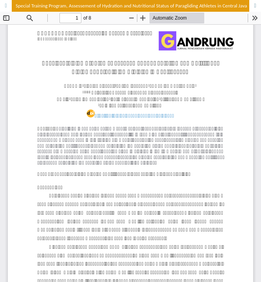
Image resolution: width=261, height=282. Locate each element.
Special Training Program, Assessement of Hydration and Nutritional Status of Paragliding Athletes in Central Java (131, 6)
